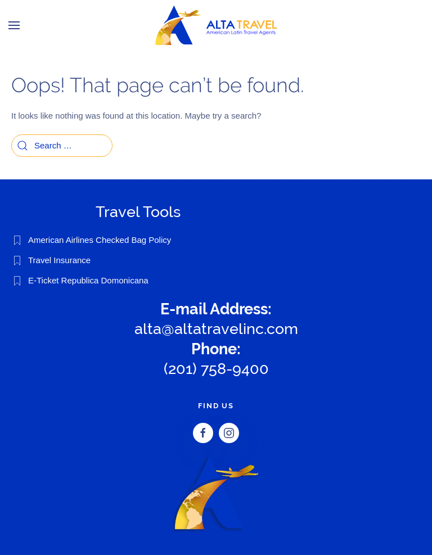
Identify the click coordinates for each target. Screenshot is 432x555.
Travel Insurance (59, 260)
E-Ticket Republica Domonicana (88, 280)
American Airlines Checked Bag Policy (99, 240)
